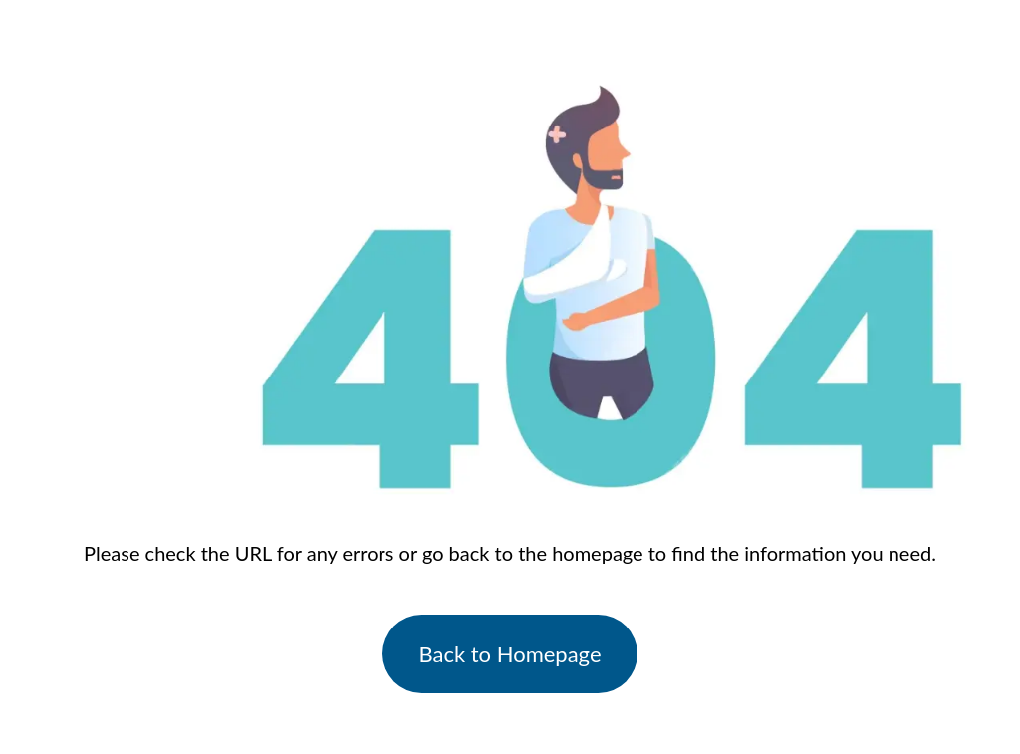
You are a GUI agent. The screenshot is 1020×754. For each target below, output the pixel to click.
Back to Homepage (509, 653)
